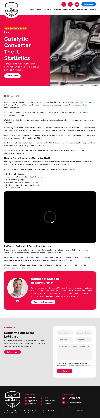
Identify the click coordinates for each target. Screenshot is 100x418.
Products (32, 398)
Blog (46, 398)
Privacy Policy (67, 365)
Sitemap (46, 413)
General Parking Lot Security (15, 28)
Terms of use (37, 413)
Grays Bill (46, 162)
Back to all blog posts (43, 302)
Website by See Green (24, 413)
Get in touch (12, 76)
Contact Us (88, 4)
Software (32, 404)
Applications (33, 401)
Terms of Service (80, 365)
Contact (47, 404)
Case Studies (49, 401)
